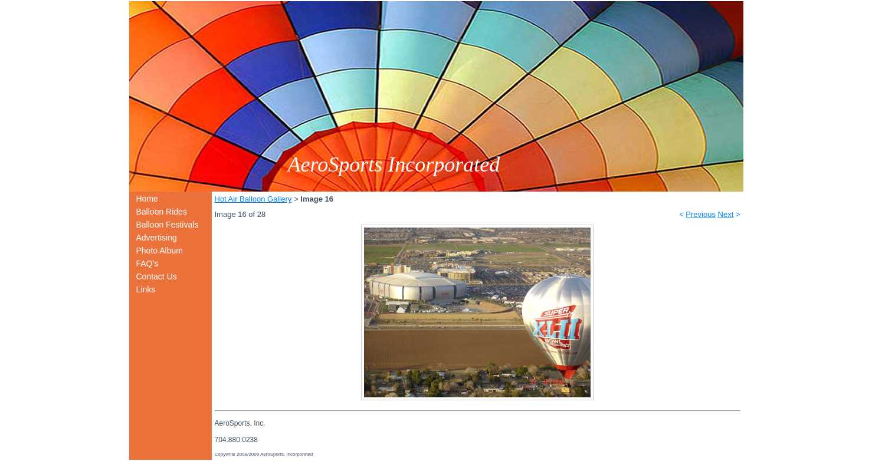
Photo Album (159, 250)
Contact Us (156, 276)
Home (147, 198)
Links (146, 289)
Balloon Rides (161, 211)
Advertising (156, 237)
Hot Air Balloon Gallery (253, 199)
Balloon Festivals (167, 224)
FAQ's (147, 263)
